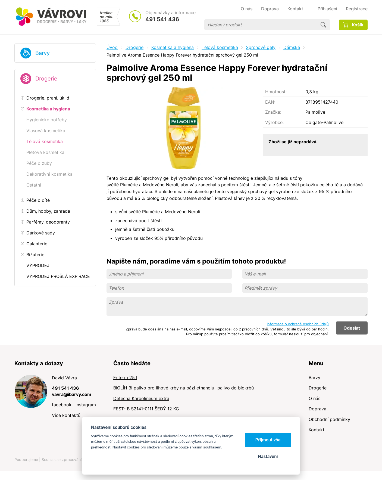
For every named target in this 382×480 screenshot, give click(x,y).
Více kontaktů (66, 415)
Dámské (291, 47)
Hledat (323, 24)
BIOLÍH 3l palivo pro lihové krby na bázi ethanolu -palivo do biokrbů (183, 388)
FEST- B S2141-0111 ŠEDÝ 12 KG (146, 408)
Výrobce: (274, 122)
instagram (86, 404)
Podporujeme (26, 459)
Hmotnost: (276, 91)
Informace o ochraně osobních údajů (298, 324)
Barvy (42, 53)
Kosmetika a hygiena (172, 47)
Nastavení (268, 456)
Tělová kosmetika (220, 47)
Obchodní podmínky (329, 419)
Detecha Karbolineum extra (141, 398)
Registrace (357, 8)
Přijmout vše (268, 439)
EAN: (270, 102)
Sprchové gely (260, 47)
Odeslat (351, 328)
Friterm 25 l (125, 377)
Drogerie (46, 78)
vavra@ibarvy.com (71, 394)
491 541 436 (162, 19)
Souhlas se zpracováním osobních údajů (77, 459)
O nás (314, 398)
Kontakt (316, 429)
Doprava (317, 408)
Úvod (112, 47)
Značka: (273, 112)
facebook (61, 404)
